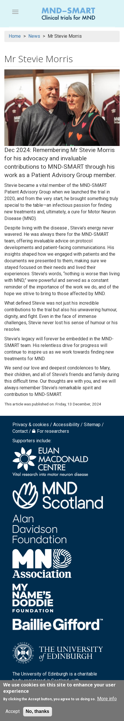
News (34, 36)
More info (107, 698)
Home (15, 36)
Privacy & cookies (30, 424)
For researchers (53, 431)
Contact (20, 431)
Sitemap (92, 424)
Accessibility (66, 424)
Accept (12, 711)
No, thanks (37, 711)
